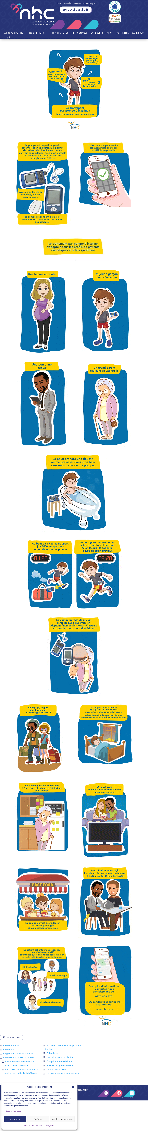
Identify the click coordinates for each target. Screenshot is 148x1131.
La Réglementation (102, 33)
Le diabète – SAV (11, 1076)
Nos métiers (36, 33)
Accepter (15, 1119)
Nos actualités (59, 33)
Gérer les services (13, 1111)
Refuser (38, 1119)
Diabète (42, 43)
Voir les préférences (62, 1119)
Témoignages (79, 33)
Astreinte (123, 33)
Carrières (138, 33)
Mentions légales (31, 1125)
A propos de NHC (13, 33)
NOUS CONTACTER (78, 1121)
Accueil (18, 43)
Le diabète (8, 1080)
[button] (73, 1087)
